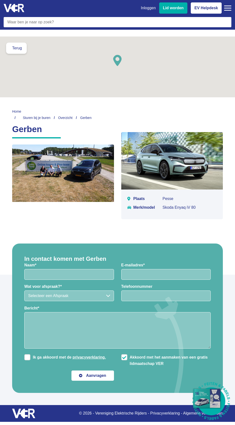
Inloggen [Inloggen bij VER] (148, 8)
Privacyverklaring (165, 413)
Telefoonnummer (137, 286)
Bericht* (31, 308)
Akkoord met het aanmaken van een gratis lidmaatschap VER (169, 360)
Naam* (30, 265)
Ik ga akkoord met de (69, 357)
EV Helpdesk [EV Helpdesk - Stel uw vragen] (206, 8)
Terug (17, 48)
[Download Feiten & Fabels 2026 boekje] (211, 401)
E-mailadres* (133, 265)
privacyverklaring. (89, 357)
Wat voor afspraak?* (43, 286)
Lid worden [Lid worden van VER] (173, 8)
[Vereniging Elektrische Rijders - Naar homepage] (14, 8)
